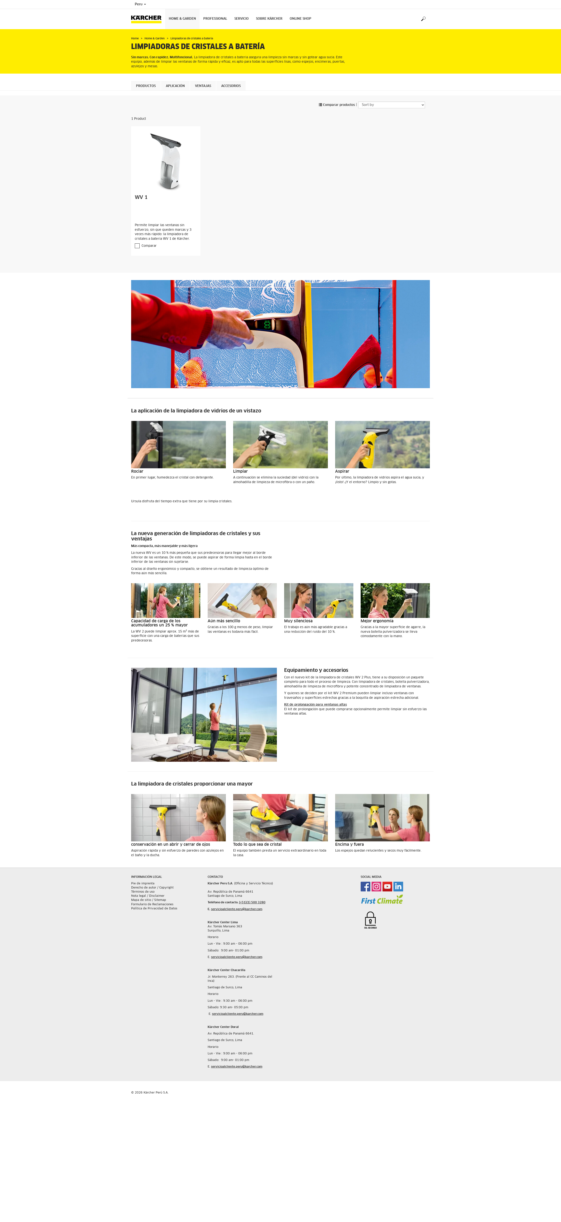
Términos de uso (142, 891)
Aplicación (175, 86)
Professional (215, 18)
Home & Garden (182, 18)
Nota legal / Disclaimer (147, 896)
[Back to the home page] (148, 19)
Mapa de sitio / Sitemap (148, 900)
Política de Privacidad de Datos (154, 908)
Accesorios (231, 86)
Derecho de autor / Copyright (152, 887)
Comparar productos (337, 105)
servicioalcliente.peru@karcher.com (236, 909)
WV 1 (141, 197)
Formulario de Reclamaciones (152, 904)
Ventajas (203, 86)
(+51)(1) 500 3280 (252, 902)
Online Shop (300, 18)
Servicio (241, 18)
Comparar (149, 246)
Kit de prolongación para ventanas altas (315, 704)
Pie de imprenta (142, 883)
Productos (146, 86)
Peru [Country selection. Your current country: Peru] (140, 4)
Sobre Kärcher (269, 18)
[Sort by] (391, 105)
